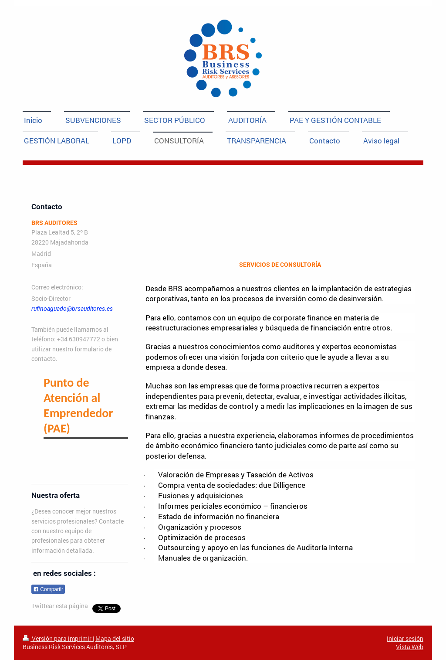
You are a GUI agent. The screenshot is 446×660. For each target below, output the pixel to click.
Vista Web (409, 647)
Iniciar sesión (405, 638)
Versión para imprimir (58, 638)
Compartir (48, 589)
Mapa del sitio (114, 638)
